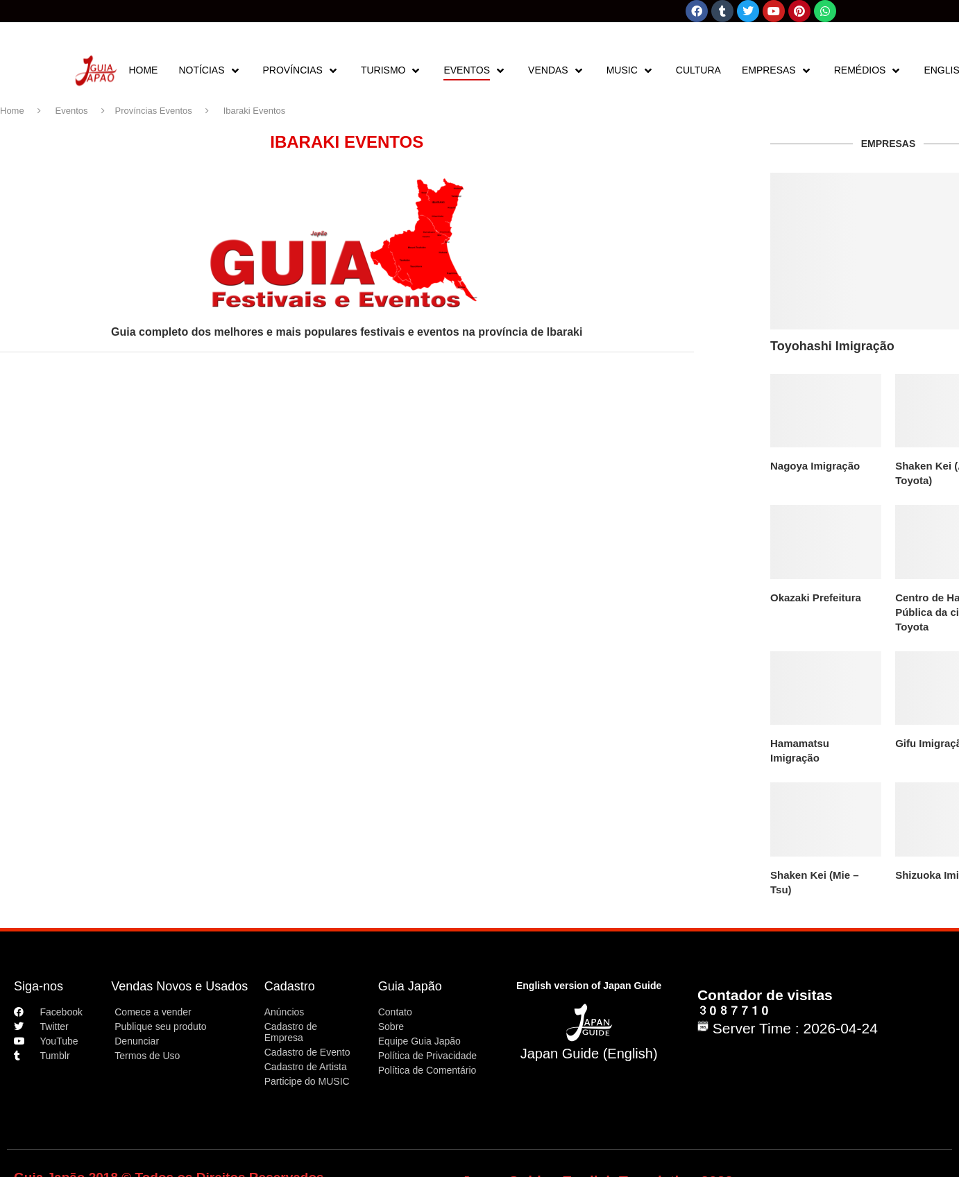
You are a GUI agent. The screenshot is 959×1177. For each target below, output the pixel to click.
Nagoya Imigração (815, 466)
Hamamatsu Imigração (799, 750)
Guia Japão (410, 986)
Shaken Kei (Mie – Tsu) (814, 882)
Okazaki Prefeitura (815, 597)
